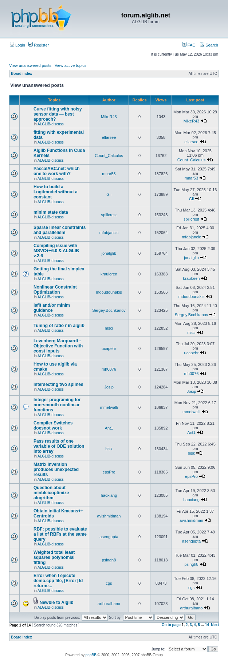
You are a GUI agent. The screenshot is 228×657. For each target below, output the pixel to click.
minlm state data (51, 212)
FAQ (189, 45)
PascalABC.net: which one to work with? (57, 171)
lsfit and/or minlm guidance (52, 308)
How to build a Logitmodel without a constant (56, 191)
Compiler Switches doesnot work (53, 425)
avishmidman (109, 516)
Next (215, 625)
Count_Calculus (109, 155)
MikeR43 (109, 116)
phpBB (91, 655)
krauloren (109, 274)
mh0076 (109, 369)
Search (209, 45)
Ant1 (109, 428)
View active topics (70, 65)
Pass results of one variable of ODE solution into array (59, 446)
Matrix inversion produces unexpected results (56, 469)
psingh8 (109, 560)
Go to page (171, 625)
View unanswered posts (30, 65)
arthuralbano (109, 603)
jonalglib (109, 253)
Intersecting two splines (58, 384)
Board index (21, 74)
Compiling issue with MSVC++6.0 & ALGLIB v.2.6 (56, 250)
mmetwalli (109, 407)
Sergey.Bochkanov (109, 310)
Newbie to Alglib (57, 602)
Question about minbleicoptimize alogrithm (51, 492)
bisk (109, 449)
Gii (108, 194)
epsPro (109, 472)
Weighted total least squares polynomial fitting (54, 557)
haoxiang (109, 495)
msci (109, 328)
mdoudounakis (109, 292)
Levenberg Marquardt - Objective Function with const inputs (58, 346)
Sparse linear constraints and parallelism (60, 230)
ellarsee (109, 137)
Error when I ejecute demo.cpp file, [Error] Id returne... (58, 580)
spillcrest (109, 215)
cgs (109, 583)
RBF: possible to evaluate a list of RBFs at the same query (60, 534)
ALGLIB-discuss (51, 124)
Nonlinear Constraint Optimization (55, 290)
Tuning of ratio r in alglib (59, 325)
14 (207, 625)
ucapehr (109, 348)
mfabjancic (109, 232)
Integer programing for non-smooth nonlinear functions (57, 404)
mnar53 (108, 174)
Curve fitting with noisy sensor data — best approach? (58, 114)
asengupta (108, 537)
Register (38, 45)
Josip (109, 387)
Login (17, 45)
